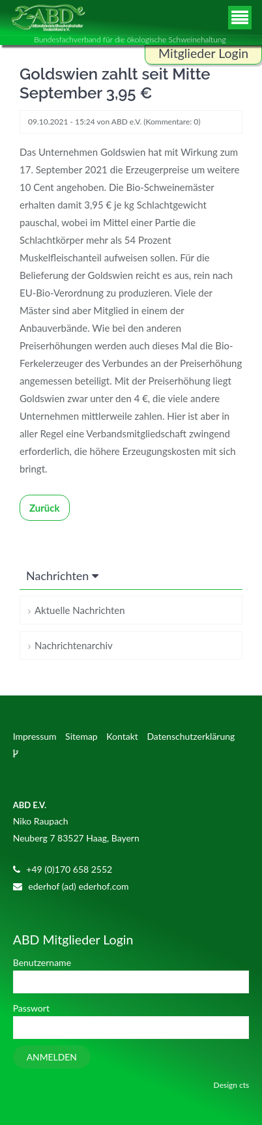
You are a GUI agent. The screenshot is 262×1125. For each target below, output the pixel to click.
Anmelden (52, 1056)
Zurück (44, 508)
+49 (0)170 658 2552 (69, 869)
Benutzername (42, 962)
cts (244, 1085)
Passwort (31, 1008)
